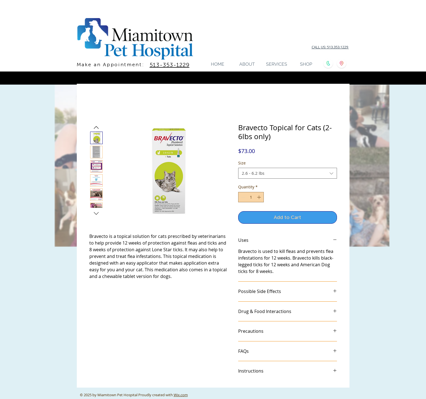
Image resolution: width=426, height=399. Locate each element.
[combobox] (287, 173)
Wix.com (181, 394)
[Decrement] (242, 197)
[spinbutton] (251, 197)
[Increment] (259, 197)
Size (242, 163)
